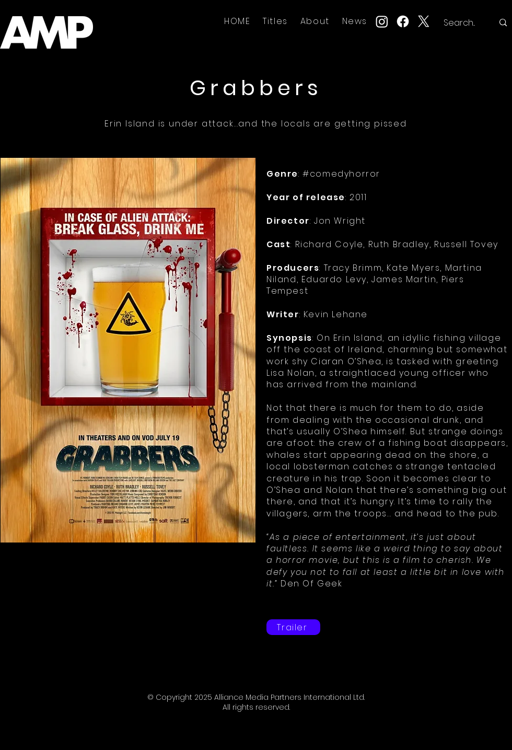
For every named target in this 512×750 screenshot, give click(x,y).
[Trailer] (293, 627)
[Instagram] (382, 21)
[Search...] (461, 23)
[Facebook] (403, 21)
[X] (424, 21)
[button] (275, 21)
